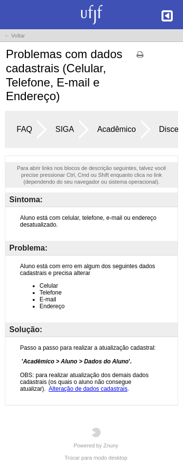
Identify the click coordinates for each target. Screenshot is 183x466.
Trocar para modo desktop (95, 458)
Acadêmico (116, 129)
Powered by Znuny (96, 437)
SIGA (64, 129)
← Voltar (14, 36)
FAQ (24, 129)
